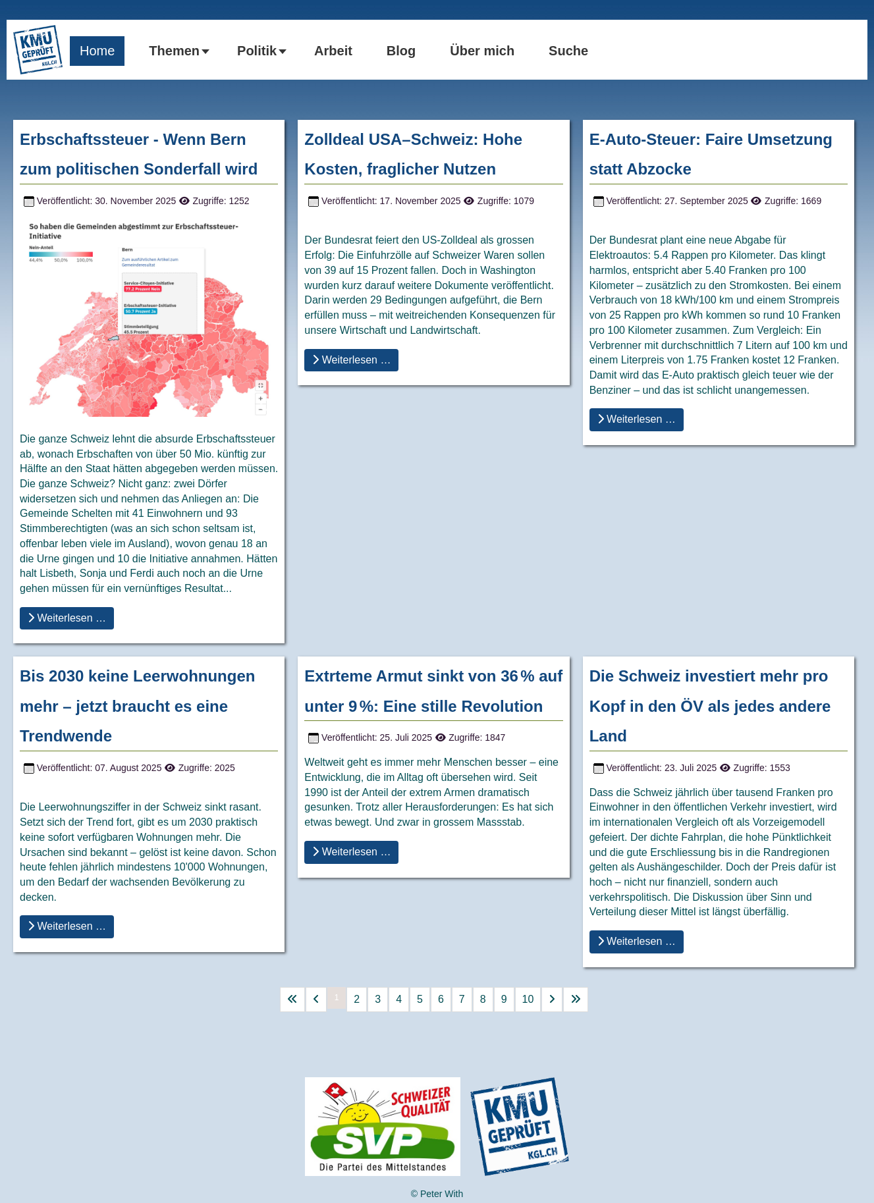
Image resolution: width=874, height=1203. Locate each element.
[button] (176, 51)
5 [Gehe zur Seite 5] (420, 999)
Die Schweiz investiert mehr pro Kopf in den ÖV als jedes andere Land (710, 706)
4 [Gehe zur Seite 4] (399, 999)
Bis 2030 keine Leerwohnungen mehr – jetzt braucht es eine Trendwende (137, 706)
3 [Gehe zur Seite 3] (378, 999)
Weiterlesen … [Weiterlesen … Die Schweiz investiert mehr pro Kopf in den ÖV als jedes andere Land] (636, 941)
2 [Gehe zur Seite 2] (357, 999)
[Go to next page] (551, 999)
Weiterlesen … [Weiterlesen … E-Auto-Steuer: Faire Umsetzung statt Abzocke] (636, 419)
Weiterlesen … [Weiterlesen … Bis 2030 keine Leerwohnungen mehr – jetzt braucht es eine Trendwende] (67, 926)
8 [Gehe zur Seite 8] (483, 999)
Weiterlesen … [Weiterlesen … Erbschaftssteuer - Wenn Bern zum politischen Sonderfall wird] (67, 618)
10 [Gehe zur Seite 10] (528, 999)
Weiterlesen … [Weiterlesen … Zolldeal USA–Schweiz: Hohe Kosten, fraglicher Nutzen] (351, 359)
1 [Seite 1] (337, 997)
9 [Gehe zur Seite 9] (504, 999)
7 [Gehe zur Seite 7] (462, 999)
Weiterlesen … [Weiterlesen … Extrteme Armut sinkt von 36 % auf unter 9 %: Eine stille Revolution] (351, 851)
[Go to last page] (575, 999)
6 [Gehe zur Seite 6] (441, 999)
